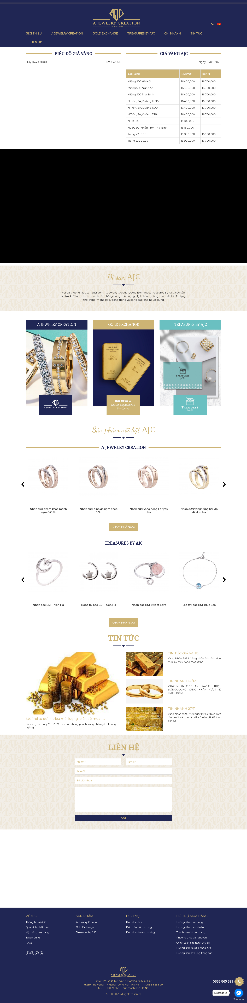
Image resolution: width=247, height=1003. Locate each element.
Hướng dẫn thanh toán (190, 927)
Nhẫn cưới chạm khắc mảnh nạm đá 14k (48, 510)
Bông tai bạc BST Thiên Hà (98, 605)
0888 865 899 (223, 981)
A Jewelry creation (67, 33)
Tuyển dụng (33, 937)
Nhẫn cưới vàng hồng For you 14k (149, 510)
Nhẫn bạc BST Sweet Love (149, 605)
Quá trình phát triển (37, 927)
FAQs (29, 942)
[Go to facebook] (238, 993)
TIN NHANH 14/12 (182, 681)
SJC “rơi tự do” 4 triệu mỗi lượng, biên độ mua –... (65, 719)
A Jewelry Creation (56, 324)
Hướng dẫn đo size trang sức (193, 947)
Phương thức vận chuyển (191, 937)
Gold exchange (105, 33)
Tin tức (196, 33)
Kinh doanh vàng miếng (140, 932)
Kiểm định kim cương (139, 927)
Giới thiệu (34, 33)
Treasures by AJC (190, 324)
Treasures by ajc (141, 33)
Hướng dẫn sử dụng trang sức (194, 953)
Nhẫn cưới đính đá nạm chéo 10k (98, 510)
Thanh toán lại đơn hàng (190, 932)
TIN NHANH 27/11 (181, 709)
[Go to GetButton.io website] (238, 999)
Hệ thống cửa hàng (37, 932)
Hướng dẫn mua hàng (189, 922)
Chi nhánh (172, 33)
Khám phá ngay (123, 526)
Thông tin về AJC (36, 922)
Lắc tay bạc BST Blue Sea (199, 605)
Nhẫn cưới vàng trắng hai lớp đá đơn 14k (199, 510)
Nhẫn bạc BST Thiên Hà (48, 605)
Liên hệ (36, 42)
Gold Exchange (123, 324)
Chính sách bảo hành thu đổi (193, 942)
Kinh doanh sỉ (134, 922)
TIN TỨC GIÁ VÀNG (183, 653)
